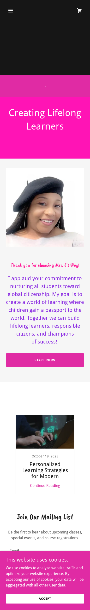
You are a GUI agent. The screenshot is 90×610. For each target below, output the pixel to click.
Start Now (45, 360)
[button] (15, 10)
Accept (45, 598)
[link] (79, 10)
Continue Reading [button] (45, 485)
